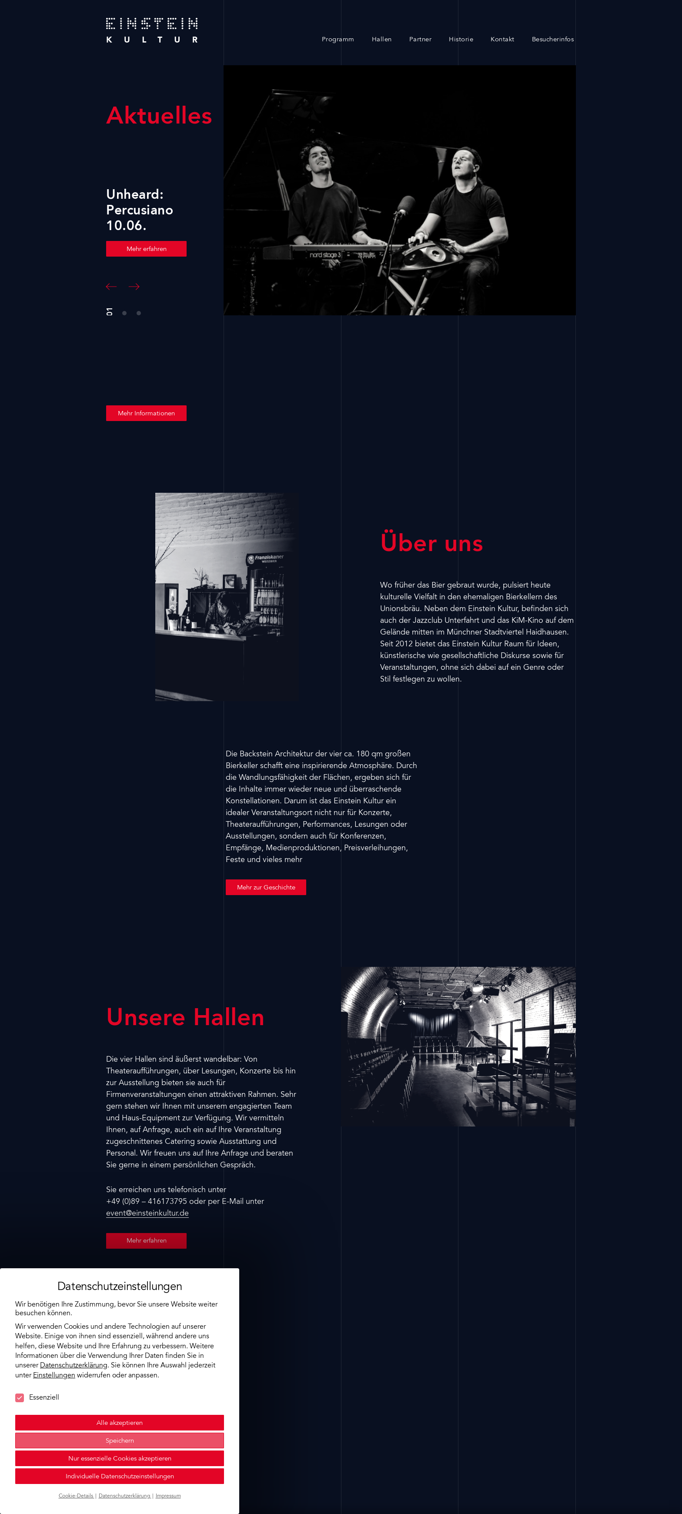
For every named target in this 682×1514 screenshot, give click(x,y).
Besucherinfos (553, 40)
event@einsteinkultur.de (147, 1214)
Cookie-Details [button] (76, 1473)
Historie (461, 40)
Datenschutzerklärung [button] (125, 1473)
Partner (420, 40)
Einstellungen (54, 1352)
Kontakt (503, 40)
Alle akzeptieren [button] (120, 1400)
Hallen (382, 40)
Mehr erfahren (147, 249)
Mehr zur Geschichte (266, 888)
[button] (111, 287)
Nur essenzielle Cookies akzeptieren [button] (119, 1436)
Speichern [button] (120, 1418)
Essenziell (37, 1374)
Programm (338, 40)
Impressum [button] (168, 1473)
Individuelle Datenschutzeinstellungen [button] (120, 1453)
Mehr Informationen (146, 414)
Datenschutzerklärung (73, 1343)
